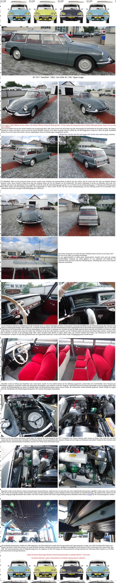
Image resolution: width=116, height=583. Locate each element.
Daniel (90, 494)
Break (106, 134)
